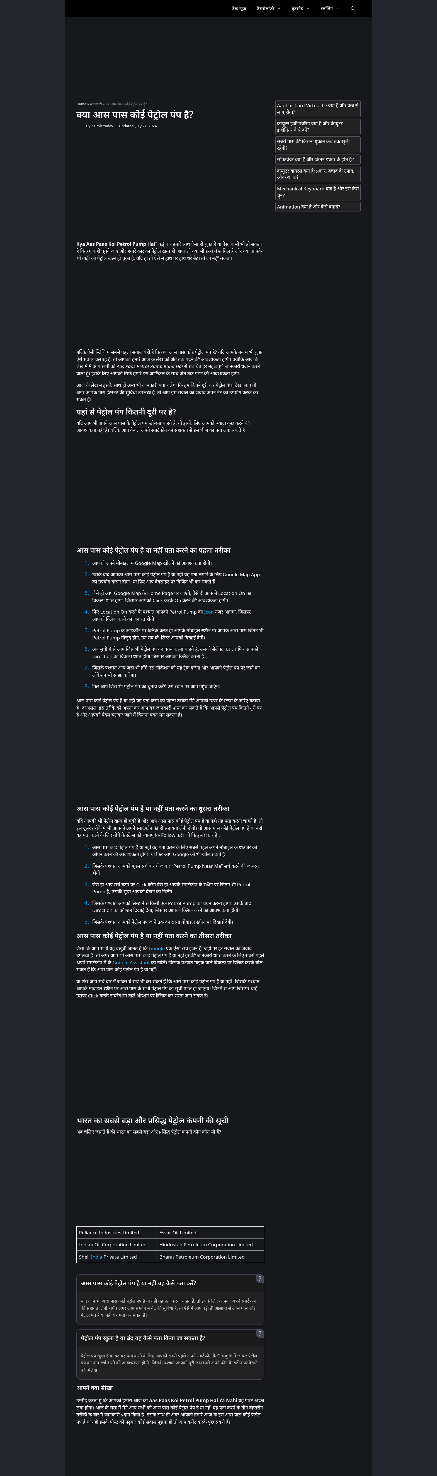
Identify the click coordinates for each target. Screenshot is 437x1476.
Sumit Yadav (102, 125)
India (96, 1257)
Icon (209, 612)
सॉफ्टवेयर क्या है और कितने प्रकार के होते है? (315, 159)
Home (81, 104)
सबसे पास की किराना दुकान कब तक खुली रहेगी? (313, 144)
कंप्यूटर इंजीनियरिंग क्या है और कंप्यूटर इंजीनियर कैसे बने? (310, 126)
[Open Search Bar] (353, 8)
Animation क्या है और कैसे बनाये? (308, 206)
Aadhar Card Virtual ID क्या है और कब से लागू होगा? (317, 108)
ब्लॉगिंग (333, 8)
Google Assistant (131, 962)
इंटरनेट (303, 8)
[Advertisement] (218, 56)
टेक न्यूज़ (239, 8)
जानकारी (96, 104)
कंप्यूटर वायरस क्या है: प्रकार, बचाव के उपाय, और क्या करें (315, 174)
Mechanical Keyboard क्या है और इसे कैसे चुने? (318, 191)
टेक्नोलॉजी (272, 8)
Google (157, 948)
